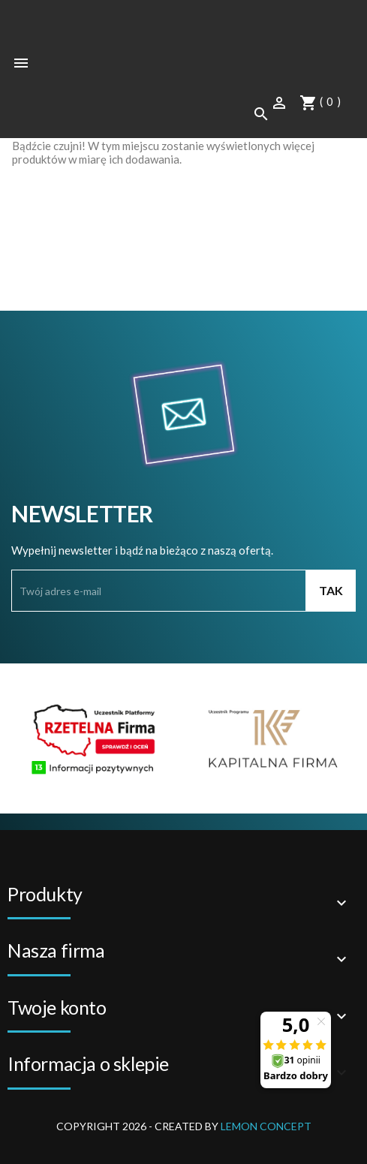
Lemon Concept (266, 1126)
